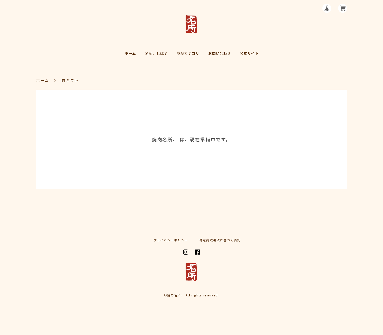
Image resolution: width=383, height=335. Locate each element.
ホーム (130, 53)
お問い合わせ (219, 53)
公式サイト (249, 53)
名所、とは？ (156, 53)
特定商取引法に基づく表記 (220, 240)
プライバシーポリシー (171, 240)
